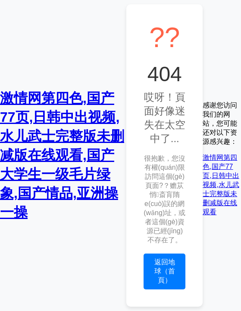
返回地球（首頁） (164, 271)
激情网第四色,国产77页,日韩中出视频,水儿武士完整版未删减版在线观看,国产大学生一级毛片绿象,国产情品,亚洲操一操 (62, 155)
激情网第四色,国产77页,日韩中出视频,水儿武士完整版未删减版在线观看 (221, 185)
